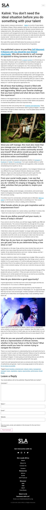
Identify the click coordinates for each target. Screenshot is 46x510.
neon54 (33, 508)
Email (3, 410)
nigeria (20, 371)
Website (3, 417)
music (8, 371)
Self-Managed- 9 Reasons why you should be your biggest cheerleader (23, 51)
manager (3, 371)
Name (3, 404)
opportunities (26, 371)
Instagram (37, 160)
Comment (4, 383)
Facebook (3, 162)
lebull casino (19, 508)
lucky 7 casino (27, 508)
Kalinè (26, 25)
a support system (27, 60)
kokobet (12, 508)
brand (7, 369)
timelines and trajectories (32, 105)
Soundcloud (17, 162)
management (37, 369)
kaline (31, 369)
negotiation (14, 371)
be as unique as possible (8, 366)
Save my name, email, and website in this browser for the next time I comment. (20, 425)
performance (34, 371)
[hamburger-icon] (43, 5)
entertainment (19, 369)
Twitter (10, 162)
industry (26, 369)
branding (12, 369)
